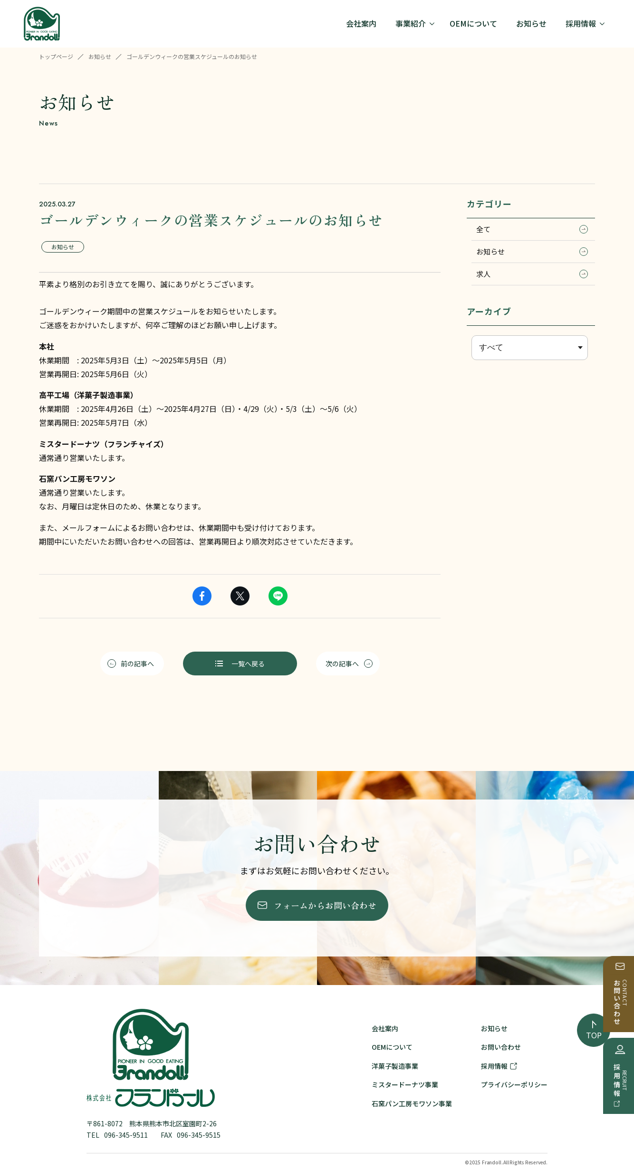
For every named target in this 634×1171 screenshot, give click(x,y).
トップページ (56, 56)
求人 (532, 274)
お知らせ (99, 56)
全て (532, 229)
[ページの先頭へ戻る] (593, 1030)
